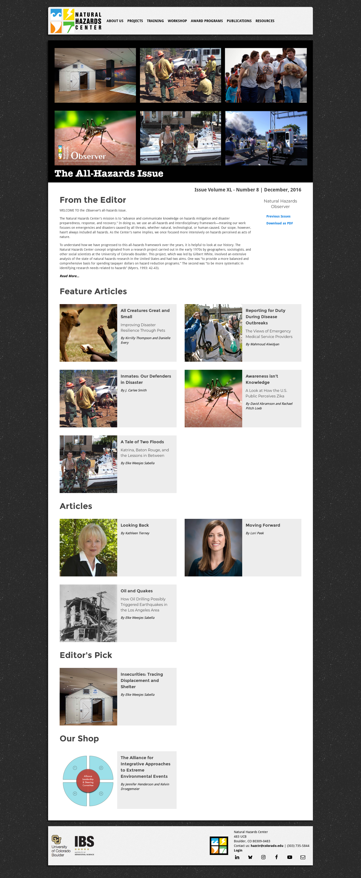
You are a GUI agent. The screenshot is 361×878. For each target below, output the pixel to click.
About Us (115, 21)
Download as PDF (279, 223)
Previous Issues (278, 216)
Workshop (177, 21)
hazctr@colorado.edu (267, 846)
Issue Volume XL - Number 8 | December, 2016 (248, 190)
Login (238, 850)
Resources (265, 21)
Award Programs (207, 21)
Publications (239, 21)
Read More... (69, 276)
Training (155, 21)
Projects (135, 21)
